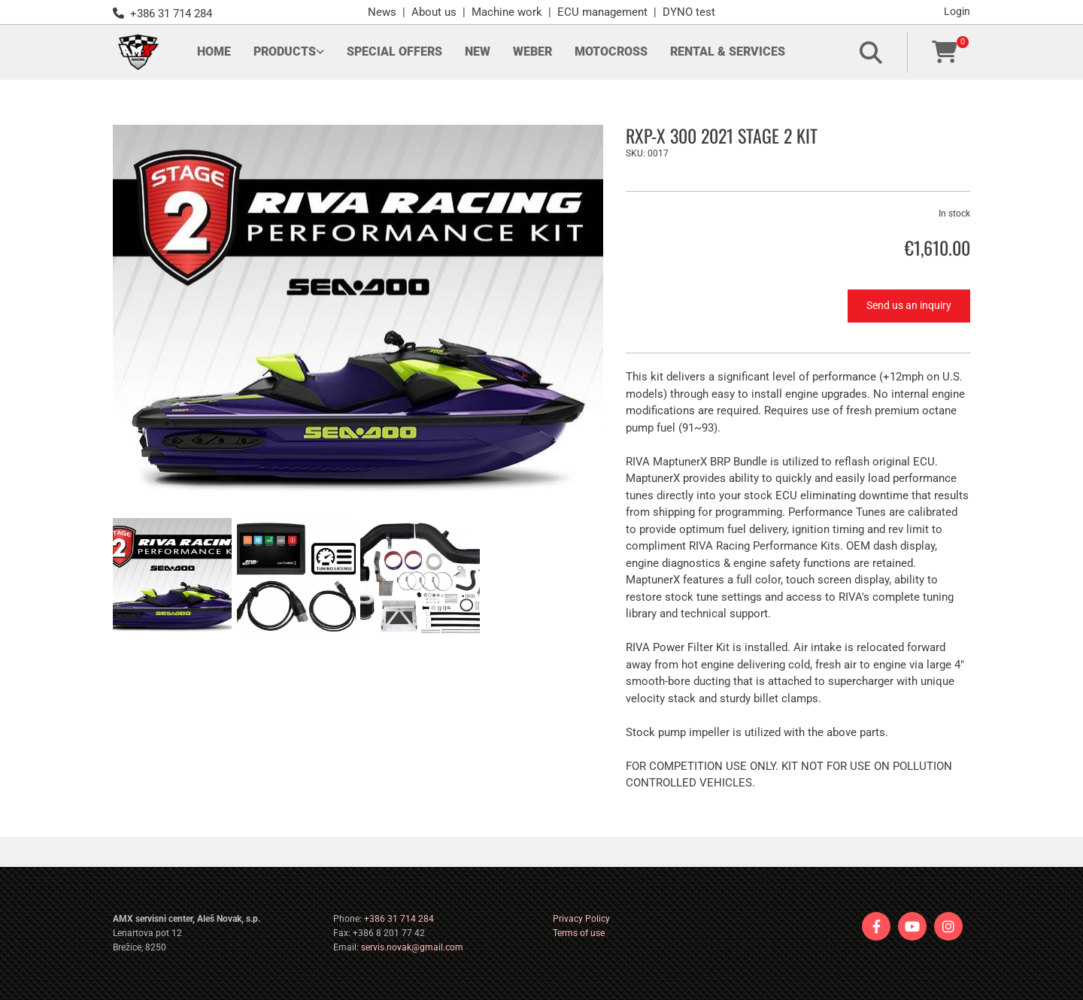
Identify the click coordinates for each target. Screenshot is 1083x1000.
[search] (871, 52)
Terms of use (579, 933)
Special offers (394, 51)
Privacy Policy (581, 919)
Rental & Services (727, 51)
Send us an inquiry (908, 305)
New (477, 51)
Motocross (611, 51)
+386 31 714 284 (399, 919)
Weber (532, 51)
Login (957, 11)
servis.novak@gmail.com (412, 947)
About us (434, 12)
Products (284, 51)
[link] (288, 52)
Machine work (507, 12)
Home (214, 51)
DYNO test (689, 12)
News (382, 12)
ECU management (602, 12)
